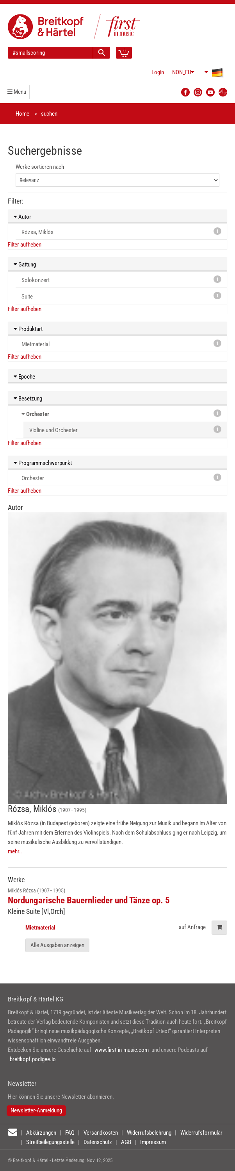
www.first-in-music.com (121, 1049)
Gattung (25, 264)
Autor (22, 216)
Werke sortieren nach (40, 166)
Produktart (28, 329)
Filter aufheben (24, 244)
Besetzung (28, 398)
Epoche (24, 376)
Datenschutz (98, 1142)
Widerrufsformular (201, 1132)
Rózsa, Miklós (121, 231)
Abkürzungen (41, 1132)
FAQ (70, 1132)
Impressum (153, 1142)
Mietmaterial (121, 344)
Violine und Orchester (125, 429)
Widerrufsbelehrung (149, 1132)
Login (157, 72)
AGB (126, 1142)
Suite (121, 296)
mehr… (15, 851)
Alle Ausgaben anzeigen (57, 945)
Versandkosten (101, 1132)
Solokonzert (121, 279)
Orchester (37, 414)
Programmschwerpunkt (43, 463)
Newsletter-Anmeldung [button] (36, 1110)
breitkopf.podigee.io (33, 1059)
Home (22, 113)
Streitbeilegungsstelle (50, 1142)
